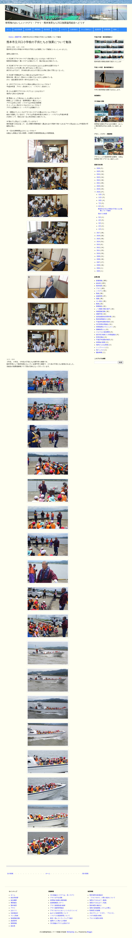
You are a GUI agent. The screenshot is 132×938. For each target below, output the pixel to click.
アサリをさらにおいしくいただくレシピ (63, 910)
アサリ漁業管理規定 (57, 908)
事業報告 (38, 29)
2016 (98, 236)
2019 (98, 189)
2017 (98, 233)
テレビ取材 (14, 915)
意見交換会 (100, 337)
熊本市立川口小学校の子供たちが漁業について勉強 (110, 209)
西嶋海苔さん (101, 329)
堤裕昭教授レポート (57, 903)
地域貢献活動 (101, 311)
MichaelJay (70, 932)
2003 (98, 271)
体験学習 (18, 37)
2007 (98, 262)
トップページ (101, 347)
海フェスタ (100, 350)
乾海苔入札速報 (95, 910)
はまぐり (14, 910)
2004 (98, 268)
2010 (98, 253)
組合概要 (28, 29)
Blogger (89, 932)
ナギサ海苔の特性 (96, 915)
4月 (99, 220)
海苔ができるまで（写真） (99, 903)
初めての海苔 (102, 214)
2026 (98, 168)
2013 (98, 244)
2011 (98, 250)
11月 (100, 197)
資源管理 (98, 29)
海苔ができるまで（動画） (99, 900)
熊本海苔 (47, 29)
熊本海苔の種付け (96, 905)
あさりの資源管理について (59, 913)
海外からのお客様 (102, 345)
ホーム (9, 29)
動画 (115, 29)
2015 (98, 239)
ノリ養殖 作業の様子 (103, 309)
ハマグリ (64, 29)
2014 (98, 241)
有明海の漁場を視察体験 (58, 900)
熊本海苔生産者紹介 (96, 895)
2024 (98, 174)
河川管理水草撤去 (102, 324)
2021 (98, 183)
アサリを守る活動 (56, 897)
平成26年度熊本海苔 (103, 322)
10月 (100, 200)
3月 (99, 223)
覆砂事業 (99, 352)
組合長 (98, 283)
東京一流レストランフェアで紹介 (61, 918)
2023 (98, 177)
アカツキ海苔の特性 (96, 918)
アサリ (55, 29)
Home (11, 37)
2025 (98, 171)
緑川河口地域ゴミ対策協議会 (106, 334)
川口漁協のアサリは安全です (60, 923)
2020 (98, 186)
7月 (99, 203)
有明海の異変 (101, 342)
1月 (99, 229)
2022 (98, 180)
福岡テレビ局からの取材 (58, 921)
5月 (99, 217)
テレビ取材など (86, 29)
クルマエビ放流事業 (103, 332)
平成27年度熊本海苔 (103, 340)
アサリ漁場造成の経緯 (57, 905)
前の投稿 (85, 873)
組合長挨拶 (18, 29)
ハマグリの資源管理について (60, 915)
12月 (100, 194)
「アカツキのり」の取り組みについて (102, 897)
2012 (98, 247)
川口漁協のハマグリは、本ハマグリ (62, 895)
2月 (99, 226)
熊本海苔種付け (101, 319)
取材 (98, 293)
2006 (98, 265)
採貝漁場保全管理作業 (104, 316)
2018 (98, 192)
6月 (99, 206)
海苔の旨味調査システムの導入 (100, 908)
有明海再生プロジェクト (104, 327)
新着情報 (107, 29)
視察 (98, 298)
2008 (98, 259)
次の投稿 (10, 873)
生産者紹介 (74, 29)
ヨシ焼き (99, 301)
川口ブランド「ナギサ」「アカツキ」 (102, 913)
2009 (98, 256)
